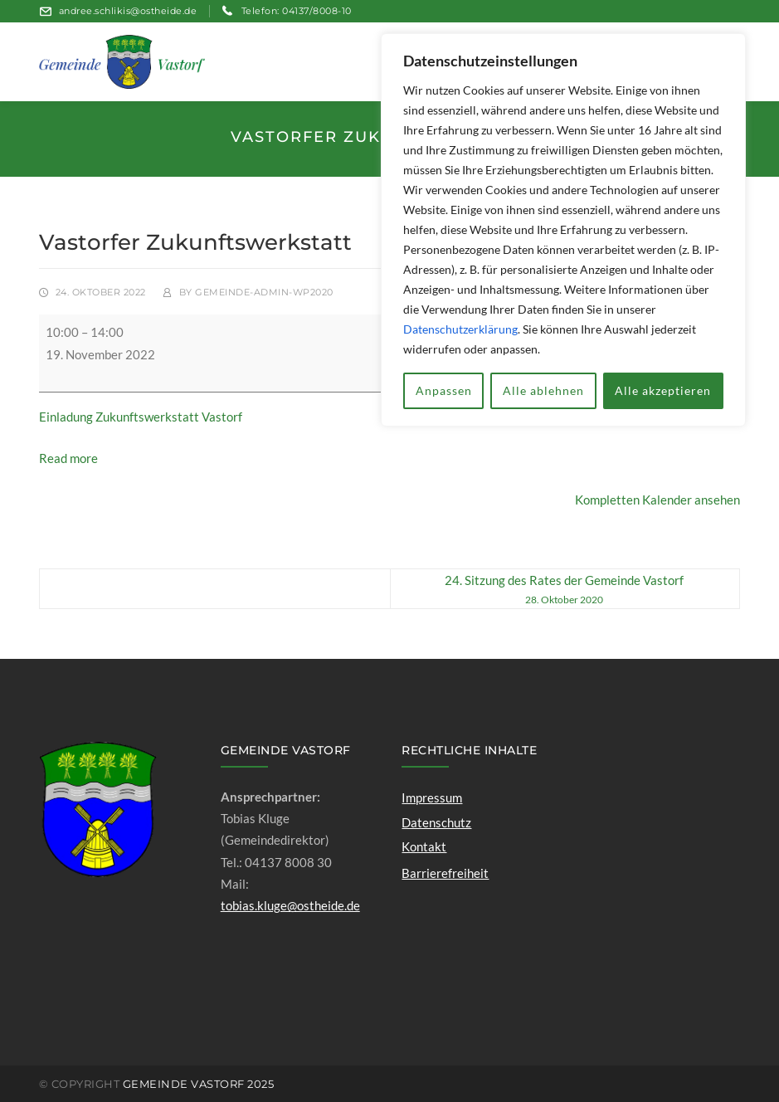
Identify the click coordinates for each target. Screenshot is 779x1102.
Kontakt (424, 846)
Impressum (432, 797)
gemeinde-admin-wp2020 (264, 292)
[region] (563, 230)
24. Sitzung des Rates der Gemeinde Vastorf (565, 590)
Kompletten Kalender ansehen (657, 499)
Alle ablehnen (543, 390)
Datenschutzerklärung (460, 329)
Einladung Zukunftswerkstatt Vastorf (140, 416)
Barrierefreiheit (445, 873)
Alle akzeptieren (663, 390)
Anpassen (444, 390)
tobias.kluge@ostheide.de (290, 905)
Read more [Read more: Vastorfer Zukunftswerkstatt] (68, 458)
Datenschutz (436, 822)
